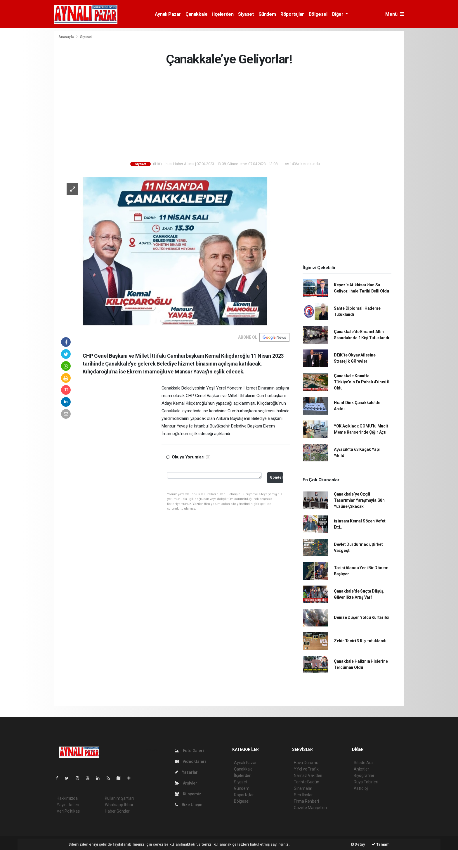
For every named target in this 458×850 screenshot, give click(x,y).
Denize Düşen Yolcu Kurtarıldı (361, 617)
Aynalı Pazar (168, 14)
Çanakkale (196, 14)
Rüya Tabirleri (366, 782)
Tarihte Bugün (306, 782)
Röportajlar (292, 14)
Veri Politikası (68, 811)
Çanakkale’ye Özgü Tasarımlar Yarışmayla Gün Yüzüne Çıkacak (359, 500)
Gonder (276, 477)
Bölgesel (318, 14)
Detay (358, 844)
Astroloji (361, 788)
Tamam (381, 844)
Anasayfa (66, 36)
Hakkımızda (67, 798)
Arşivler (186, 783)
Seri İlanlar (303, 794)
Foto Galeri (189, 750)
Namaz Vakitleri (308, 775)
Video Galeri (190, 761)
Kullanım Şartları (119, 798)
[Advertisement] (27, 118)
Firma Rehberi (306, 801)
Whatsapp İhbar (119, 804)
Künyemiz (188, 794)
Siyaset (246, 14)
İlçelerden (222, 14)
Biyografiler (364, 775)
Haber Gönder (117, 811)
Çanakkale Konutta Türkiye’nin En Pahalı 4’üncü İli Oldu (362, 381)
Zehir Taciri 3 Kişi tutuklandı (360, 640)
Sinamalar (303, 788)
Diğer (338, 14)
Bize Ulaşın (188, 804)
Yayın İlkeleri (68, 804)
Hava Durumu (306, 762)
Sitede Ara (363, 762)
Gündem (267, 14)
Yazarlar (186, 772)
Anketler (361, 769)
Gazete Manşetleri (310, 807)
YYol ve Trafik (306, 769)
